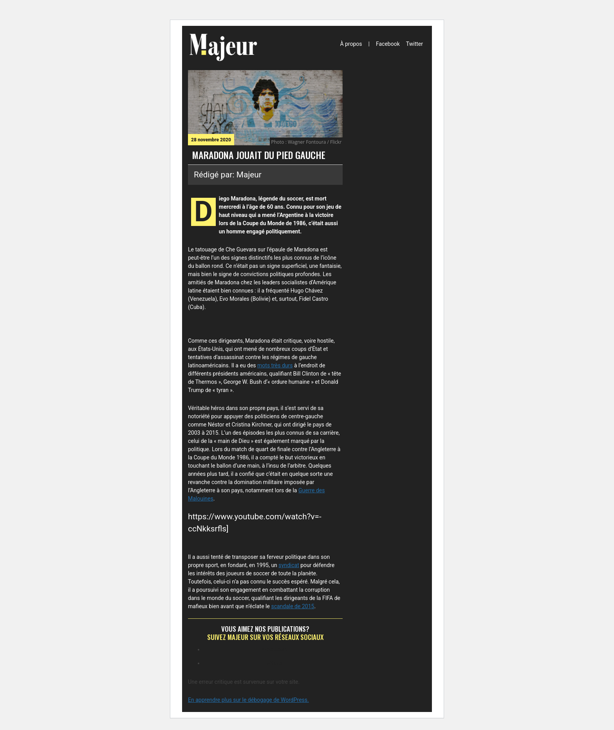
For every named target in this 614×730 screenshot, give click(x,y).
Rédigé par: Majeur (228, 174)
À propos (351, 44)
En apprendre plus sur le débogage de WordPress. (248, 700)
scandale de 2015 (292, 606)
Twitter (414, 44)
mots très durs (275, 365)
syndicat (288, 565)
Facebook (388, 44)
